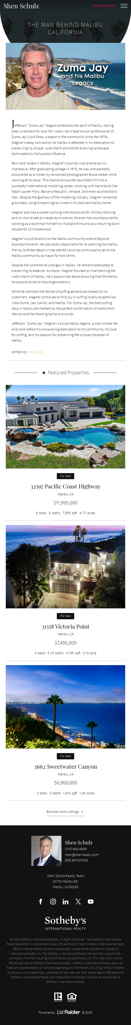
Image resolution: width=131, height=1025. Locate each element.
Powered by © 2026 (65, 1012)
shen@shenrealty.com (82, 854)
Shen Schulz (79, 842)
